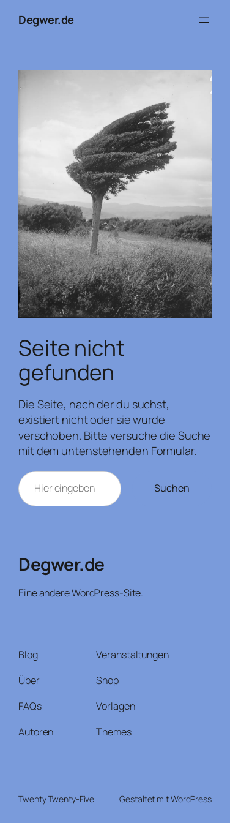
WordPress (191, 799)
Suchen (172, 488)
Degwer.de (46, 19)
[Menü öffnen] (204, 20)
